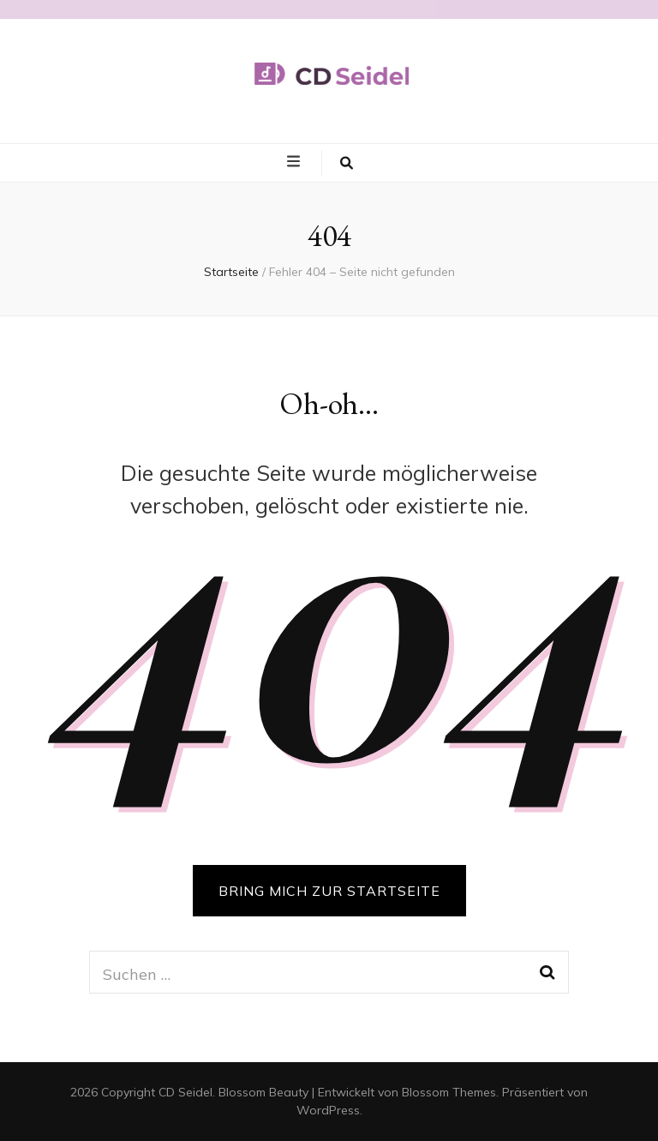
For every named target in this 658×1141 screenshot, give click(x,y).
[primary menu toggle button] (295, 162)
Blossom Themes (449, 1092)
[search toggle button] (346, 163)
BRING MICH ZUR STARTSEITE (329, 890)
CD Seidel (185, 1092)
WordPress (328, 1110)
